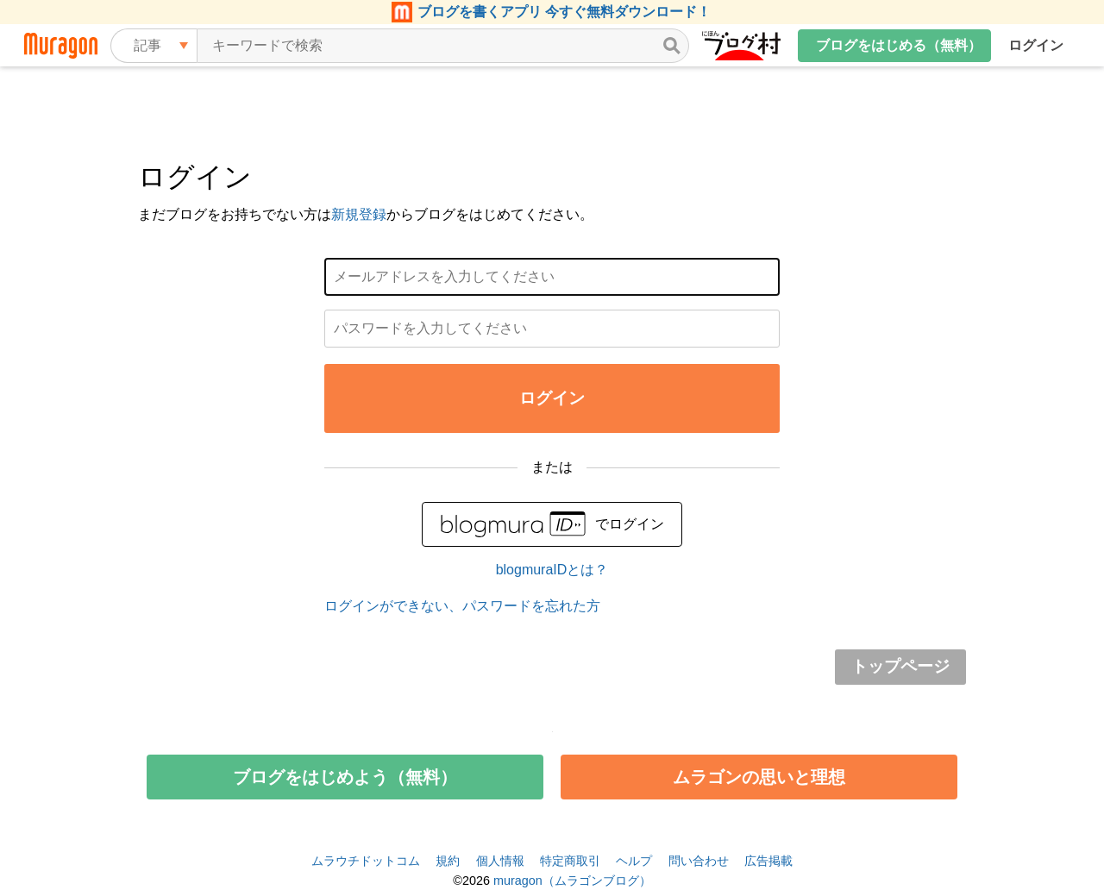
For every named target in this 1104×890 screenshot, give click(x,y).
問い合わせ (698, 861)
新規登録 (358, 214)
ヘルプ (634, 861)
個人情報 (500, 861)
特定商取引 (570, 861)
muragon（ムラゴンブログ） (572, 880)
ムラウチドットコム (365, 861)
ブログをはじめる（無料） (899, 45)
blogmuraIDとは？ (552, 569)
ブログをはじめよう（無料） (345, 777)
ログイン (1035, 45)
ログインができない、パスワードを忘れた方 (462, 606)
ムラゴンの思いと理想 (759, 777)
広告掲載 (768, 861)
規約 (448, 861)
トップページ (900, 666)
